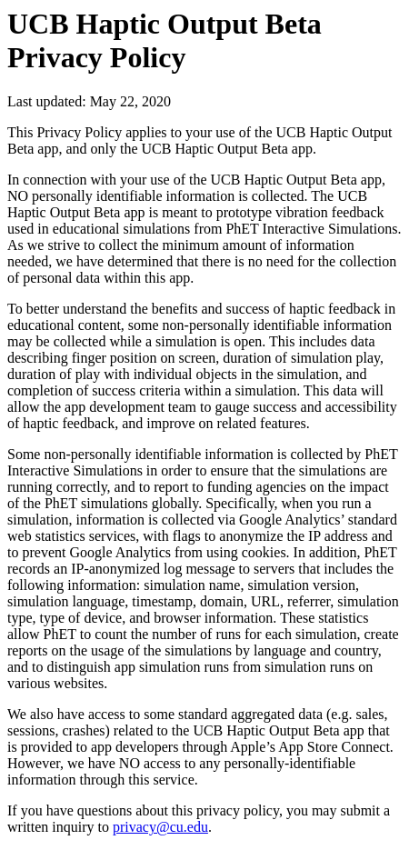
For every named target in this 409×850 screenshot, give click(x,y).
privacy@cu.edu (160, 827)
